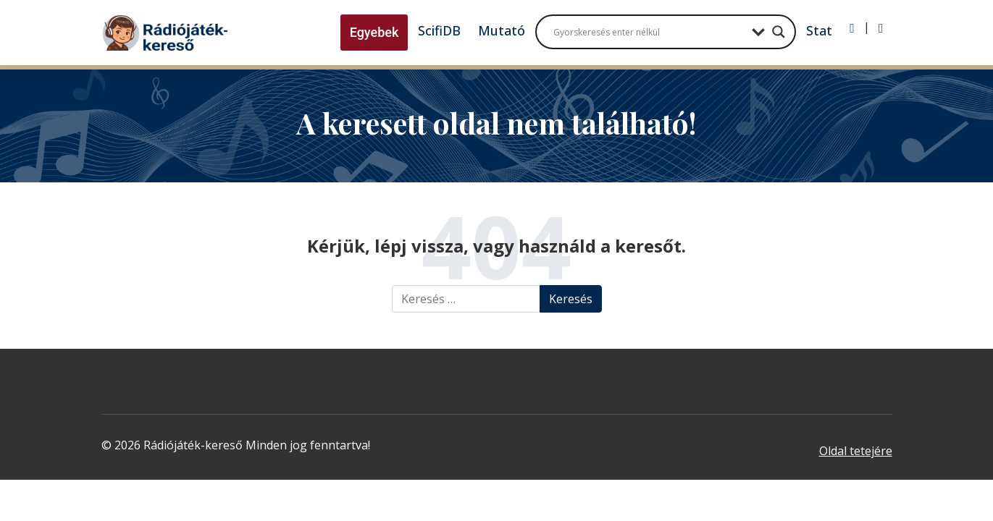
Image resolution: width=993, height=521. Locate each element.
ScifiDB (439, 30)
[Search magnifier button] (778, 32)
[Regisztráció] (881, 28)
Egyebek (374, 32)
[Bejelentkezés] (852, 28)
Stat (819, 30)
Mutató (501, 30)
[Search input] (649, 32)
